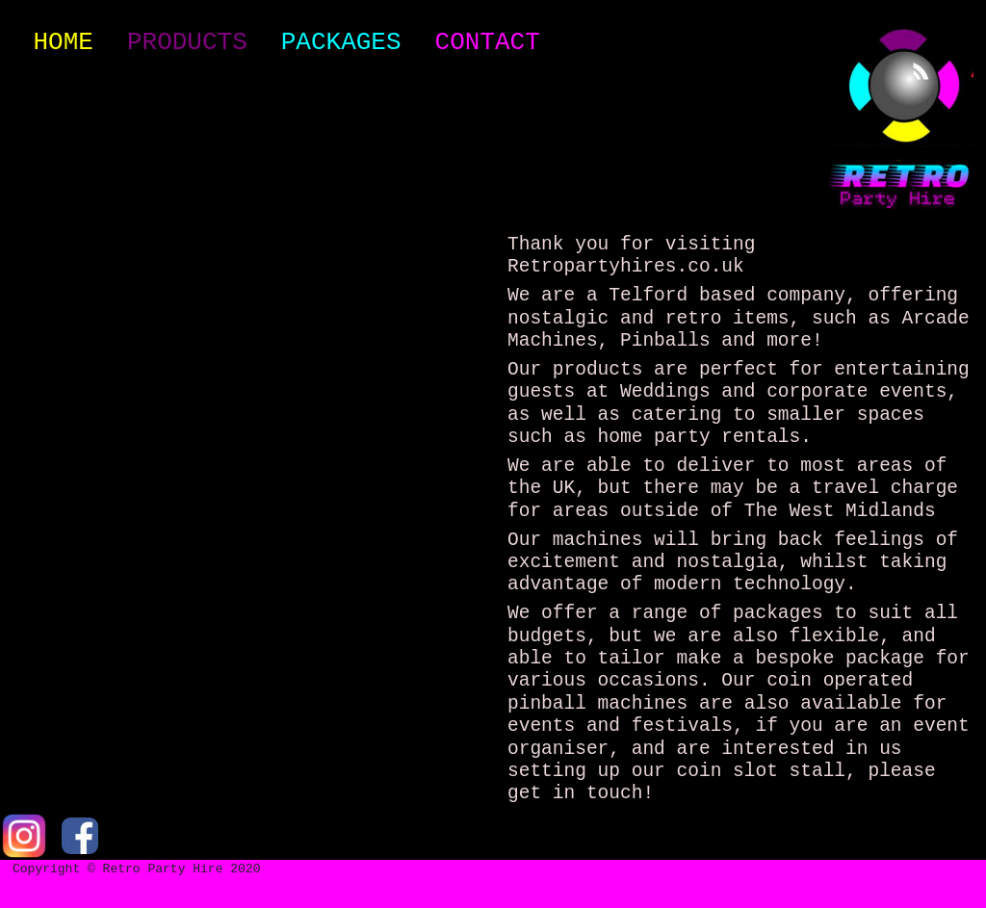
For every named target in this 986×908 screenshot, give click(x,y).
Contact (487, 42)
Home (67, 41)
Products (187, 42)
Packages (341, 42)
